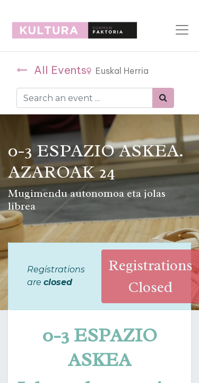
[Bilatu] (163, 98)
